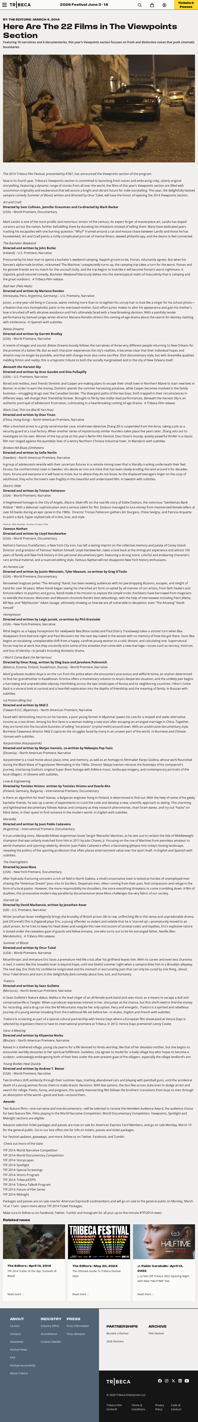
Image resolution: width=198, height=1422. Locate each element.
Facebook (99, 1137)
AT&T (69, 174)
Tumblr (119, 1137)
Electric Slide (12, 486)
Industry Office (50, 1326)
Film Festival (156, 1333)
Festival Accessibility (22, 1365)
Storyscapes (25, 1160)
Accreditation (49, 1334)
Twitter (86, 1137)
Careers (15, 1326)
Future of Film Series (31, 1189)
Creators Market (51, 1341)
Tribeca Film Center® (114, 1407)
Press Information (78, 1326)
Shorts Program (28, 1175)
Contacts (15, 1334)
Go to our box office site (52, 1130)
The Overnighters (15, 862)
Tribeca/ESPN (26, 1180)
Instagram (90, 1213)
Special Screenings (30, 1170)
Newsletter (17, 1341)
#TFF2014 (146, 1213)
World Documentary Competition (40, 1155)
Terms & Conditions (138, 1407)
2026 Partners (115, 1341)
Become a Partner (117, 1333)
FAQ (12, 1357)
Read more (15, 1294)
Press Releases (76, 1334)
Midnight (23, 1194)
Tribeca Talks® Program (34, 1184)
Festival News (18, 1349)
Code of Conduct (176, 1407)
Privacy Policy (159, 1407)
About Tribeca (19, 1373)
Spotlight (23, 1165)
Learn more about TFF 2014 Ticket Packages (51, 1206)
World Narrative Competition (37, 1150)
